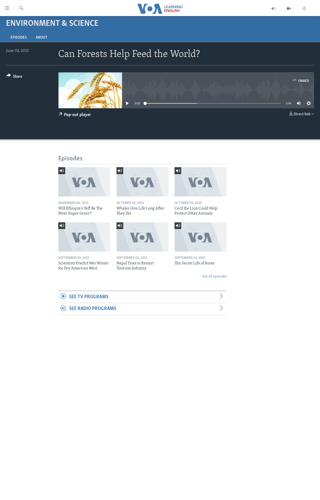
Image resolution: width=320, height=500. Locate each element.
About (41, 38)
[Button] (14, 77)
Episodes (18, 38)
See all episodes (214, 276)
